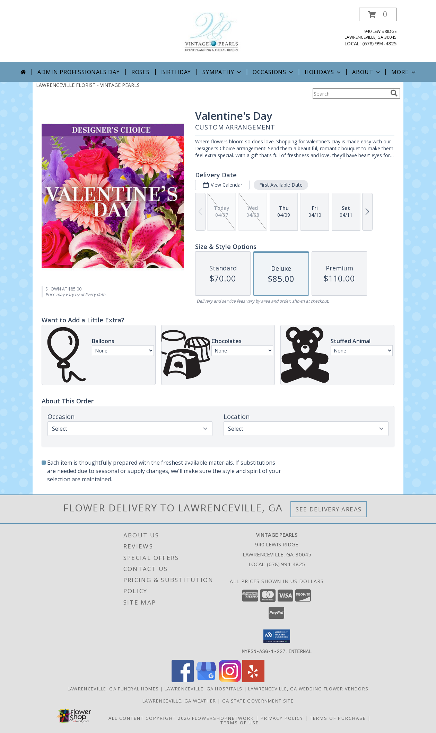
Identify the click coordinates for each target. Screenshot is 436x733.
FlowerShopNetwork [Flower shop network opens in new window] (223, 718)
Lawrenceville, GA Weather (179, 700)
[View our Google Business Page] (206, 680)
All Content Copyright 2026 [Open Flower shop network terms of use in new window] (149, 718)
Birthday (176, 72)
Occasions (274, 72)
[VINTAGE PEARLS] (218, 31)
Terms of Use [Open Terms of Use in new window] (239, 722)
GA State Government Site (258, 700)
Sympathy (222, 72)
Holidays (323, 72)
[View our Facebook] (183, 680)
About (366, 72)
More (404, 72)
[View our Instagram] (230, 680)
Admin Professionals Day (78, 72)
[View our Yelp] (253, 680)
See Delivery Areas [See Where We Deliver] (329, 509)
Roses (140, 72)
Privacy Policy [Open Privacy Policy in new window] (282, 718)
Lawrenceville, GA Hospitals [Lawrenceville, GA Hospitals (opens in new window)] (203, 688)
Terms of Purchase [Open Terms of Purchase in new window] (338, 718)
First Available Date (281, 184)
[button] (377, 14)
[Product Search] (350, 93)
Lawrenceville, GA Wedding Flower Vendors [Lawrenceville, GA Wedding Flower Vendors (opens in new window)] (308, 688)
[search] (394, 93)
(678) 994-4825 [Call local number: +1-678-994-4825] (379, 43)
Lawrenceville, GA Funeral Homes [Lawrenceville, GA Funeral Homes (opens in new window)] (113, 688)
